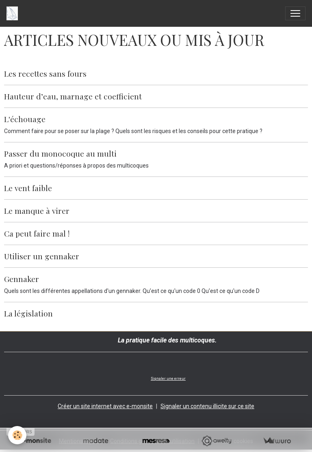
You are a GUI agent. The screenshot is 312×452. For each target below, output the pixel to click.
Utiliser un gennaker (41, 256)
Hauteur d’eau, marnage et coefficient (73, 96)
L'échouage (25, 119)
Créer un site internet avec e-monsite (105, 406)
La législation (28, 313)
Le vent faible (28, 188)
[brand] (13, 13)
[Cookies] (17, 435)
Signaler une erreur (168, 379)
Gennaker (21, 278)
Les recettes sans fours (45, 73)
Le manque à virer (36, 210)
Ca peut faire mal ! (36, 233)
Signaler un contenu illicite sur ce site (207, 406)
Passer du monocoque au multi (60, 153)
